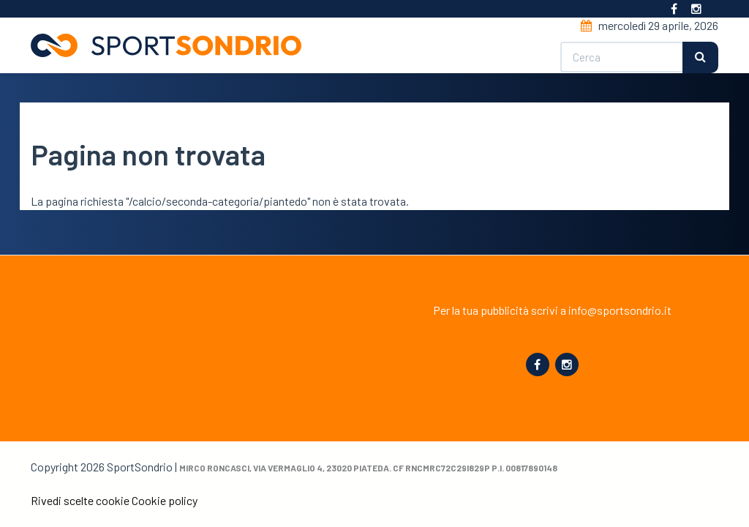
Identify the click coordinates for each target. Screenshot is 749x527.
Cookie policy (164, 500)
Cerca (700, 57)
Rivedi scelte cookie (80, 500)
